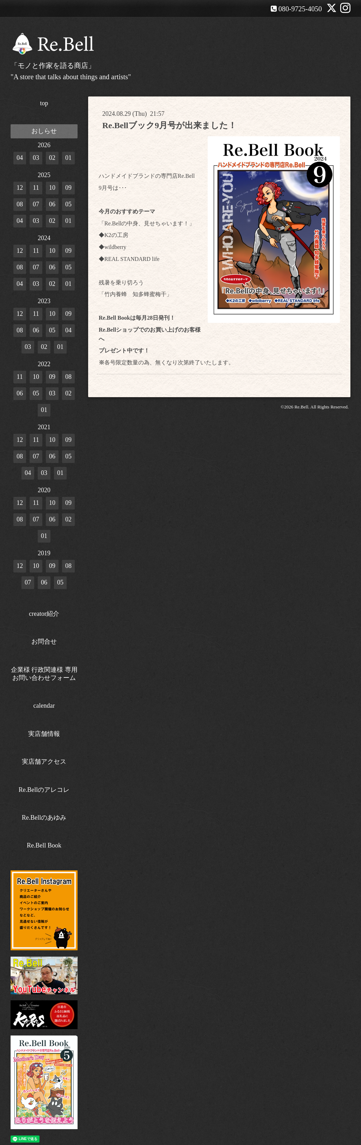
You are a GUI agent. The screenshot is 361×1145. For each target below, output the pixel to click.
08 (20, 204)
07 (36, 204)
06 (52, 204)
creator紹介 (44, 613)
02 (52, 157)
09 (68, 187)
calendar (44, 705)
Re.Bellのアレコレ (44, 789)
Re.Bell (301, 406)
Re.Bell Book (44, 845)
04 (20, 157)
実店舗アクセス (44, 761)
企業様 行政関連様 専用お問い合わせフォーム (44, 673)
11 (36, 187)
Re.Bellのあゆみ (44, 817)
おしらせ (44, 130)
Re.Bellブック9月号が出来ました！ (169, 125)
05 (68, 204)
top (44, 103)
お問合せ (44, 641)
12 (20, 187)
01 (68, 157)
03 (36, 157)
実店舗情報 (44, 733)
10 (52, 187)
